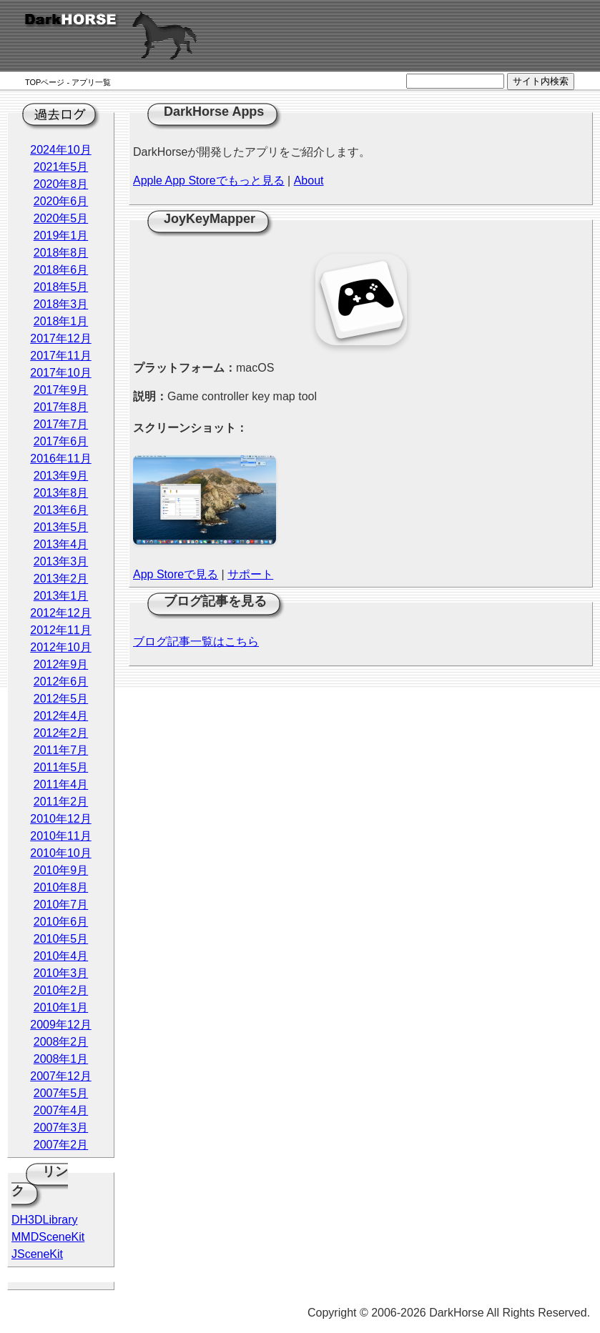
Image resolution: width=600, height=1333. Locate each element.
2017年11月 (60, 356)
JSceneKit (37, 1254)
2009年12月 (60, 1025)
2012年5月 (61, 699)
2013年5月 (61, 527)
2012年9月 (61, 664)
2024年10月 (60, 150)
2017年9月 (61, 390)
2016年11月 (60, 458)
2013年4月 (61, 544)
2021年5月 (61, 167)
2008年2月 (61, 1042)
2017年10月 (60, 373)
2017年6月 (61, 441)
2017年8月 (61, 407)
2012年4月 (61, 716)
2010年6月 (61, 922)
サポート (250, 574)
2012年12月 (60, 613)
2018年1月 (61, 321)
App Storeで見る (175, 574)
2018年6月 (61, 270)
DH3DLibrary (44, 1220)
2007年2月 (61, 1145)
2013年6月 (61, 510)
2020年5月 (61, 218)
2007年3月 (61, 1127)
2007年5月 (61, 1093)
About (309, 180)
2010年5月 (61, 939)
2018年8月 (61, 253)
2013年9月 (61, 476)
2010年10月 (60, 853)
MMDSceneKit (47, 1237)
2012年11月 (60, 630)
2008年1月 (61, 1059)
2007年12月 (60, 1076)
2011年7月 (61, 750)
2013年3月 (61, 561)
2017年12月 (60, 338)
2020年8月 (61, 184)
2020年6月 (61, 201)
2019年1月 (61, 235)
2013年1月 (61, 596)
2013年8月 (61, 493)
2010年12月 (60, 819)
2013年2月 (61, 579)
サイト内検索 (541, 81)
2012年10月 (60, 647)
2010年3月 (61, 973)
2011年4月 (61, 784)
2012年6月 (61, 681)
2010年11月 (60, 836)
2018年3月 (61, 304)
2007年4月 (61, 1110)
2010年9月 (61, 870)
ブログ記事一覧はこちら (196, 641)
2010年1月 (61, 1007)
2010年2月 (61, 990)
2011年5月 (61, 767)
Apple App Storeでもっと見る (209, 180)
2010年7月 (61, 904)
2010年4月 (61, 956)
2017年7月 (61, 424)
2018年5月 (61, 287)
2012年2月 (61, 733)
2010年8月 (61, 887)
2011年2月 (61, 802)
